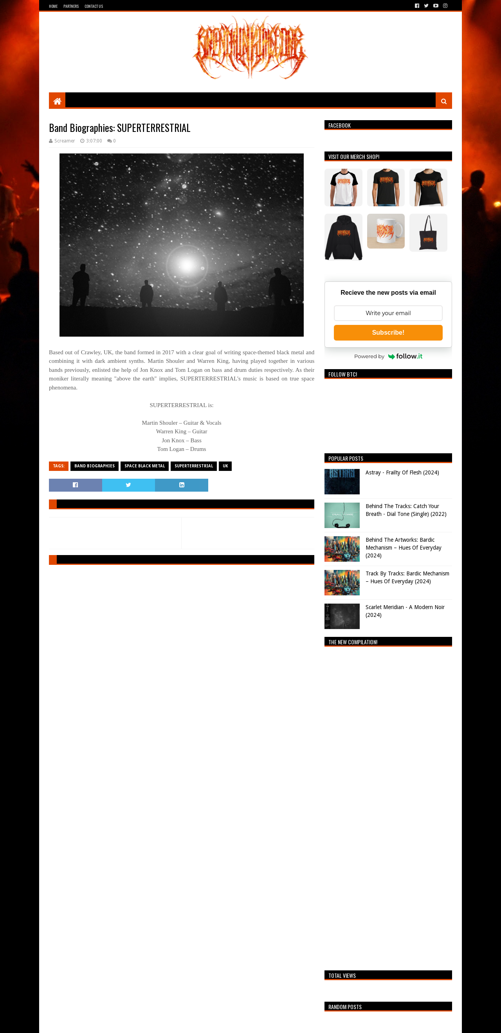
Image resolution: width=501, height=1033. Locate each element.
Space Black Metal (144, 466)
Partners (71, 6)
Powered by (388, 356)
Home (53, 6)
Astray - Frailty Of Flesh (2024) (402, 472)
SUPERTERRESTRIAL (194, 466)
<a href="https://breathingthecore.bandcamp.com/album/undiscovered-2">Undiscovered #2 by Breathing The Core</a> (388, 806)
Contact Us (94, 6)
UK (225, 466)
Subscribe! (388, 332)
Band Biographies (94, 466)
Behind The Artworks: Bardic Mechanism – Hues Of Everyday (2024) (404, 547)
